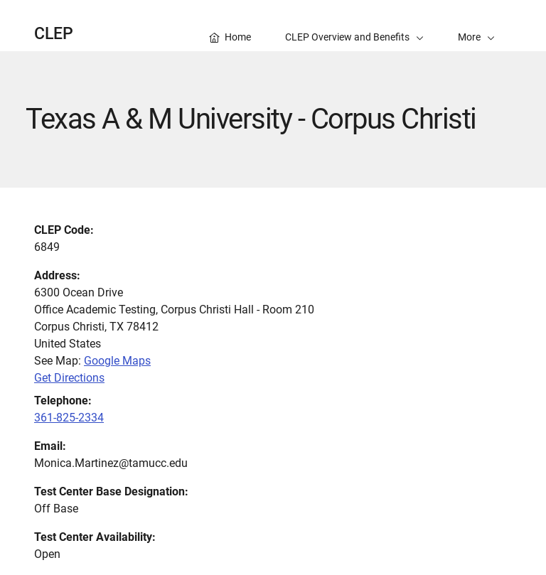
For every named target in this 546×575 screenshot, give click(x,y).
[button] (476, 25)
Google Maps (117, 360)
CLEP (53, 33)
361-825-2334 (69, 417)
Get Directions (69, 378)
